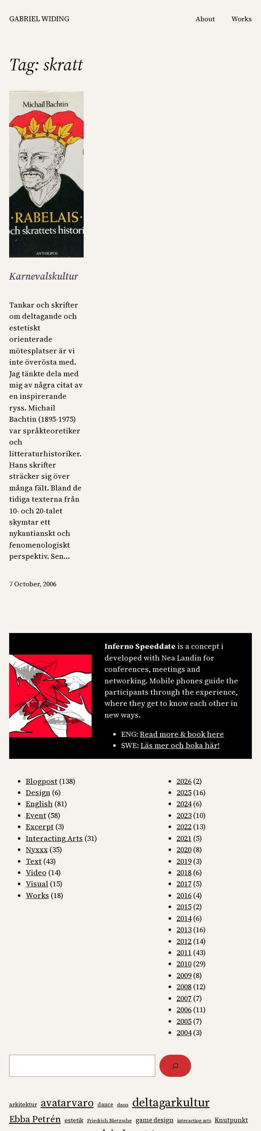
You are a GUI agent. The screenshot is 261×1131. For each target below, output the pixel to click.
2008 (183, 986)
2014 (183, 918)
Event (36, 815)
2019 (183, 861)
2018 (183, 872)
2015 (183, 906)
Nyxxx (37, 849)
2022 (183, 826)
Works (37, 895)
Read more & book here (182, 734)
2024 (183, 803)
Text (34, 861)
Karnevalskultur (43, 277)
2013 (183, 929)
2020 (183, 849)
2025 (183, 792)
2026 (183, 781)
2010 (183, 963)
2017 (183, 883)
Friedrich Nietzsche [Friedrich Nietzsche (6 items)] (109, 1121)
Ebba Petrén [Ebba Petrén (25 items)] (35, 1119)
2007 (183, 998)
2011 (183, 952)
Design (38, 792)
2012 (183, 941)
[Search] (175, 1065)
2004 (183, 1032)
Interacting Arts (54, 838)
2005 (183, 1021)
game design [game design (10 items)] (155, 1120)
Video (36, 872)
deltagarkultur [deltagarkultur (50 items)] (171, 1102)
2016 (183, 895)
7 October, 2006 (32, 583)
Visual (37, 883)
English (39, 803)
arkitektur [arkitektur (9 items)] (23, 1104)
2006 (183, 1009)
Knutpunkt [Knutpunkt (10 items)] (231, 1120)
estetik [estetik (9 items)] (74, 1120)
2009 (183, 975)
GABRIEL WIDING (39, 18)
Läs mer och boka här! (180, 745)
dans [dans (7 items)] (123, 1104)
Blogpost (41, 781)
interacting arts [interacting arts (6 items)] (194, 1121)
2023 (183, 815)
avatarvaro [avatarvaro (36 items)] (67, 1102)
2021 (183, 838)
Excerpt (40, 826)
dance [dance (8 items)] (105, 1104)
